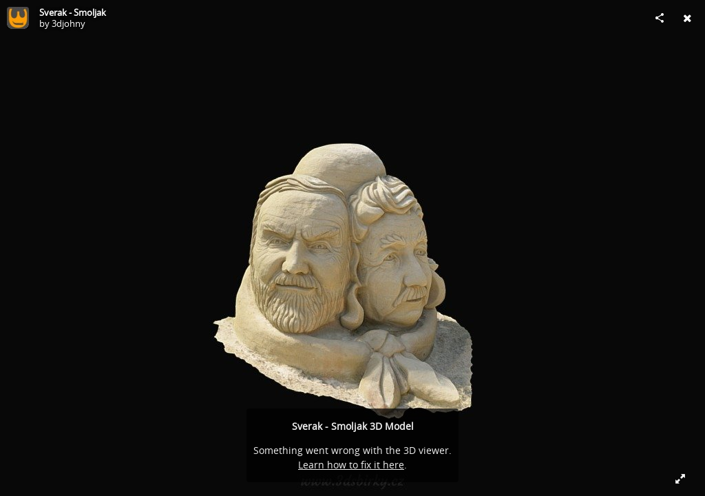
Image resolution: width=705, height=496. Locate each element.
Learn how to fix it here (351, 464)
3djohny (68, 23)
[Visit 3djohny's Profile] (18, 18)
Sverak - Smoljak (72, 12)
